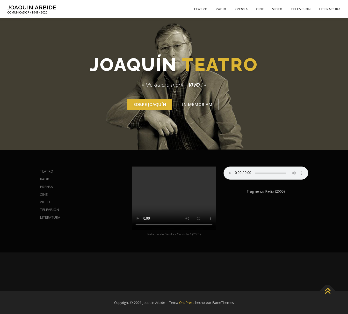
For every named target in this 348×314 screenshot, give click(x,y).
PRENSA (241, 9)
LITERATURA (330, 9)
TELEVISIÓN (301, 9)
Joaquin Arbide (31, 7)
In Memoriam (197, 104)
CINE (260, 9)
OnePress (186, 302)
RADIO (221, 9)
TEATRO (200, 9)
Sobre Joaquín (149, 104)
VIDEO (277, 9)
